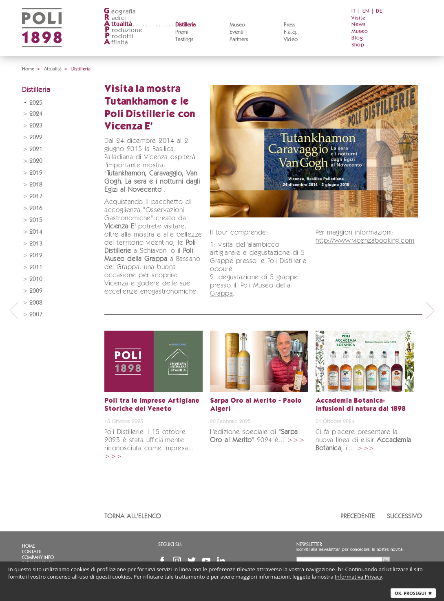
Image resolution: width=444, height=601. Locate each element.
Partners (239, 39)
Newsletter (309, 544)
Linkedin (221, 561)
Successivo (404, 516)
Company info (38, 557)
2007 (35, 314)
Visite (358, 18)
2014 (35, 232)
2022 (35, 137)
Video (291, 39)
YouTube (206, 561)
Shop (357, 45)
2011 (35, 267)
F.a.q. (291, 32)
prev (14, 310)
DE (379, 11)
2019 (35, 173)
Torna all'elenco (132, 516)
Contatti (32, 551)
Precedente (357, 516)
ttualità (118, 24)
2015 (35, 220)
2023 (35, 126)
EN (365, 11)
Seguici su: (170, 544)
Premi (181, 32)
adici (115, 18)
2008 (35, 303)
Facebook (162, 561)
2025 (35, 103)
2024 (35, 114)
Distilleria (185, 25)
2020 (35, 161)
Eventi (236, 32)
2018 (35, 185)
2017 (35, 196)
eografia (120, 12)
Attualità (53, 68)
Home (28, 68)
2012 (35, 255)
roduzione (123, 30)
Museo (237, 25)
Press (289, 25)
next (430, 310)
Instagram (177, 561)
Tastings (184, 39)
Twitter (192, 561)
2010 (35, 279)
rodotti (118, 36)
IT (353, 11)
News (358, 24)
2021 (35, 149)
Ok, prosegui (413, 593)
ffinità (116, 42)
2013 (35, 244)
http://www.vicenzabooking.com (365, 240)
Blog (357, 38)
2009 (35, 291)
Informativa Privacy (358, 576)
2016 (35, 208)
